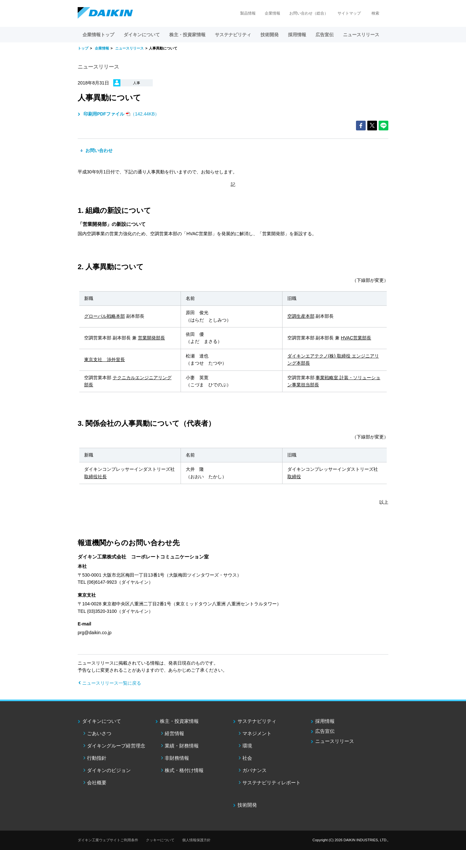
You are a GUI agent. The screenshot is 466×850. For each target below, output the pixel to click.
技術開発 (270, 34)
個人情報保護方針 (196, 840)
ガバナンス (254, 770)
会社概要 (96, 782)
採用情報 (297, 34)
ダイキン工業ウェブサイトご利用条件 (108, 840)
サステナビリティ (257, 721)
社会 (247, 758)
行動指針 (96, 758)
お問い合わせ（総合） (308, 13)
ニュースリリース (361, 34)
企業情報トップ (98, 34)
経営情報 (174, 733)
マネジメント (257, 733)
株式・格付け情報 (184, 770)
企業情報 (272, 13)
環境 (247, 745)
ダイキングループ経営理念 (116, 745)
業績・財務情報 (182, 745)
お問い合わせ (98, 150)
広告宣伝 (325, 731)
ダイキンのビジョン (109, 770)
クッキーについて (160, 840)
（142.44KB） (120, 113)
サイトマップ (349, 13)
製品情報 (248, 13)
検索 (375, 13)
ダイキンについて (101, 721)
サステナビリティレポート (271, 782)
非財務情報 (177, 758)
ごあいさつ (99, 733)
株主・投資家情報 (179, 721)
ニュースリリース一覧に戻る (111, 683)
